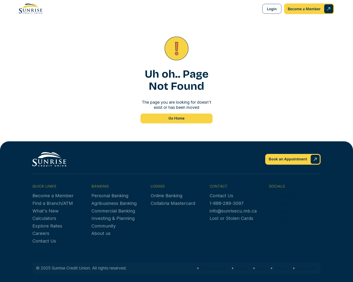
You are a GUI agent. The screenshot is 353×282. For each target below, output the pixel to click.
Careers (40, 237)
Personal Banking (109, 199)
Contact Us (44, 244)
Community (103, 229)
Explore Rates (47, 229)
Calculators (44, 222)
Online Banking (166, 199)
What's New (45, 214)
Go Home (176, 118)
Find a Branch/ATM (52, 207)
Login (272, 8)
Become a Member (53, 199)
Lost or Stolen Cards (231, 222)
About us (101, 237)
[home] (30, 8)
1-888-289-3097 (227, 207)
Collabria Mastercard (173, 207)
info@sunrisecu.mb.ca (233, 214)
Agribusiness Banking (114, 207)
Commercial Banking (113, 214)
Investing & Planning (113, 222)
